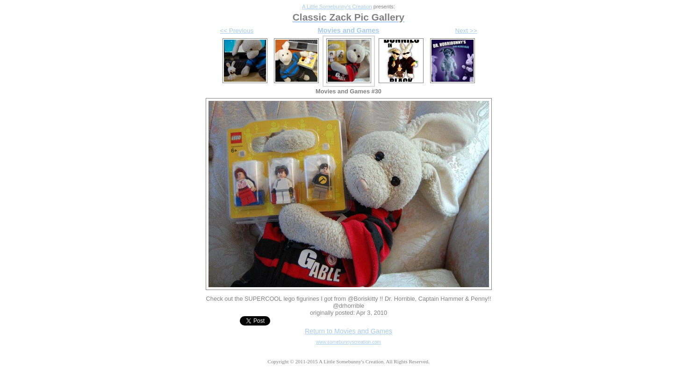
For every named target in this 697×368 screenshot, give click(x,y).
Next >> (466, 30)
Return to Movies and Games (348, 331)
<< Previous (237, 30)
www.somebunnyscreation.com (348, 342)
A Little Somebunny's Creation (337, 6)
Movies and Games (349, 30)
